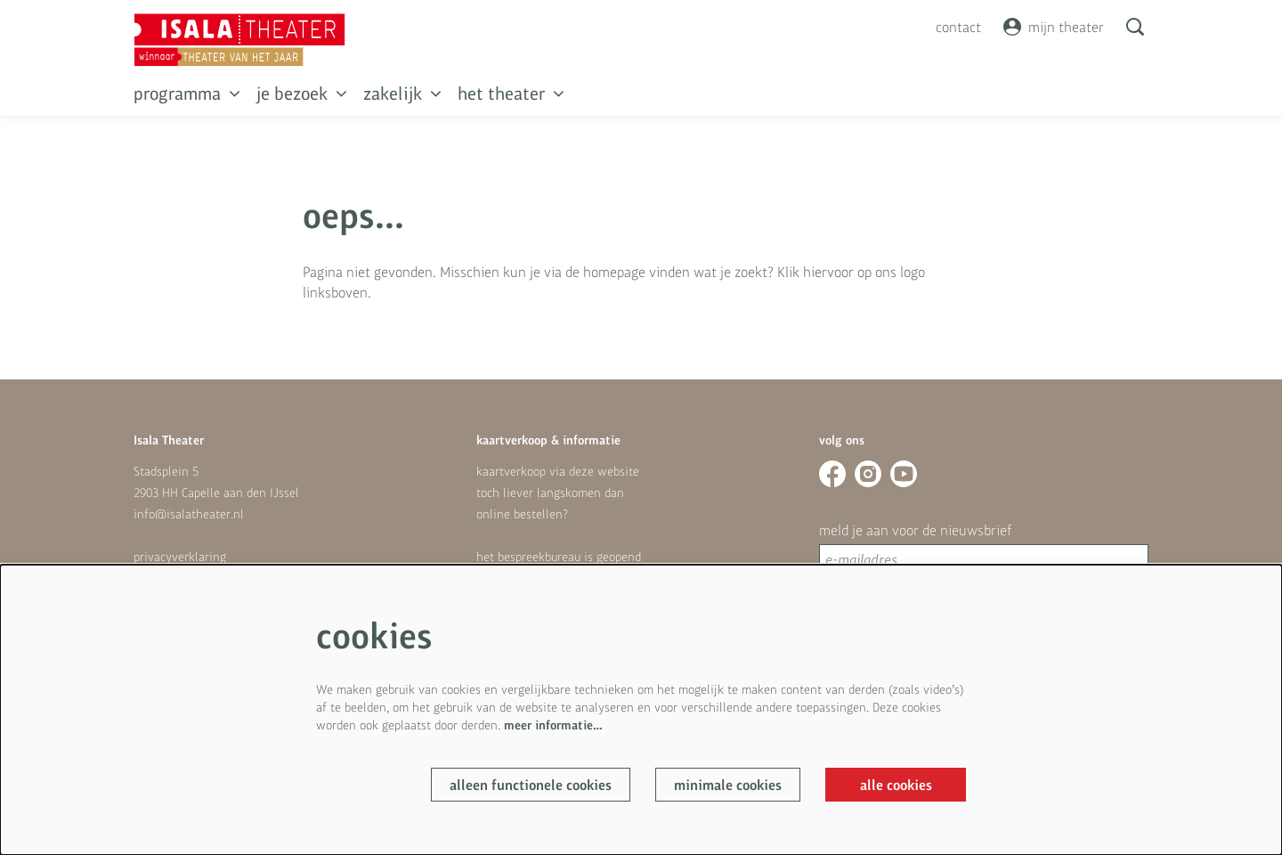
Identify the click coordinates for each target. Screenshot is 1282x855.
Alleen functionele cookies (531, 784)
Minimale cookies (728, 784)
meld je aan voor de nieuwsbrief (915, 530)
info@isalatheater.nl (189, 514)
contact (958, 27)
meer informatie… (553, 724)
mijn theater (1053, 27)
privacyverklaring (180, 557)
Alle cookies (896, 784)
